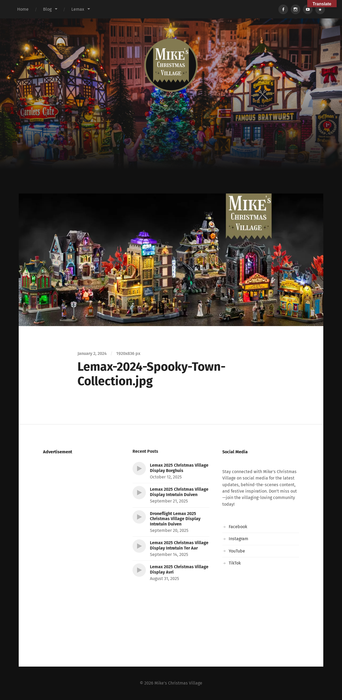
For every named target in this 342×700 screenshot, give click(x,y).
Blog (47, 9)
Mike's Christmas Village (178, 683)
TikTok (235, 563)
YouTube (237, 551)
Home (23, 9)
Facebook (238, 526)
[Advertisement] (171, 153)
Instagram (238, 538)
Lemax (77, 9)
